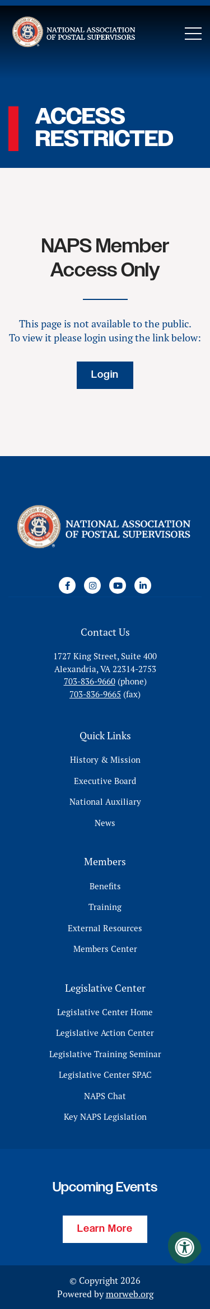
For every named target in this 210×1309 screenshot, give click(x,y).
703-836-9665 (95, 694)
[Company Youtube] (117, 585)
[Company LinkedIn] (142, 585)
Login (105, 375)
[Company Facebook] (67, 585)
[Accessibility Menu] (185, 1247)
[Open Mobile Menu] (193, 33)
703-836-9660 (89, 681)
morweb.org (129, 1293)
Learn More (105, 1229)
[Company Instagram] (92, 585)
